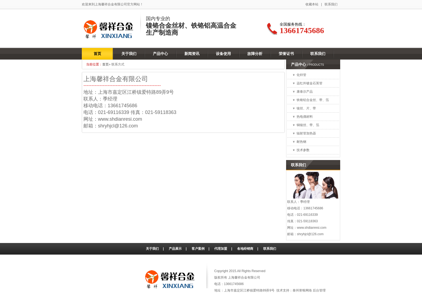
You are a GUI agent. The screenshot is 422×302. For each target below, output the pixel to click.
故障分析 (254, 53)
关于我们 (128, 53)
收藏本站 (311, 4)
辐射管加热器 (306, 133)
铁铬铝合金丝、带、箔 (313, 100)
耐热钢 (301, 142)
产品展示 (175, 249)
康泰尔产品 (305, 91)
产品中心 (160, 53)
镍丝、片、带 (306, 108)
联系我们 (331, 4)
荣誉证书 (286, 53)
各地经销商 (245, 249)
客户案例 (198, 249)
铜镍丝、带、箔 (308, 125)
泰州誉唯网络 (302, 290)
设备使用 (223, 53)
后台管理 (319, 290)
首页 (97, 53)
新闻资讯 (191, 53)
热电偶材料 (305, 117)
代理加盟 (220, 249)
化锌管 (301, 75)
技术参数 (303, 150)
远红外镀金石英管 (309, 83)
